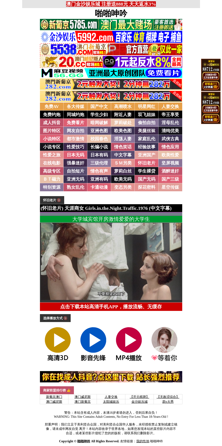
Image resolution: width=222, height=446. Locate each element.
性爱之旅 (51, 155)
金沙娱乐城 (139, 401)
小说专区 (51, 146)
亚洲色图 (99, 130)
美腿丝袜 (146, 130)
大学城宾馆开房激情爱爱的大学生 (111, 219)
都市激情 (75, 138)
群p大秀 (168, 401)
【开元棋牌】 (139, 397)
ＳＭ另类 (123, 163)
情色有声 (99, 171)
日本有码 (99, 155)
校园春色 (99, 138)
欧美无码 (123, 179)
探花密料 (146, 187)
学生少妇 (99, 114)
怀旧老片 (146, 163)
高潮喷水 (123, 106)
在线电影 (51, 163)
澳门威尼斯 (83, 397)
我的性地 (142, 441)
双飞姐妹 (146, 114)
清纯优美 (170, 130)
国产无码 (146, 179)
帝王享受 (170, 114)
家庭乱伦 (146, 138)
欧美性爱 (170, 155)
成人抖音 (51, 122)
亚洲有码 (99, 179)
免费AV (51, 106)
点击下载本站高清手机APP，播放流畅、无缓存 (111, 306)
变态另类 (123, 187)
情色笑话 (123, 146)
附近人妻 (123, 114)
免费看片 (75, 122)
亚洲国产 (146, 155)
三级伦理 (99, 163)
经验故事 (146, 146)
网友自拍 (75, 130)
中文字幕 (123, 155)
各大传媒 (75, 106)
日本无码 (75, 155)
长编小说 (99, 146)
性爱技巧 (75, 146)
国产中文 (99, 106)
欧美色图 (123, 130)
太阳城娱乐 (111, 401)
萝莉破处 (123, 122)
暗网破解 (99, 122)
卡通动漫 (99, 187)
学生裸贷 (146, 171)
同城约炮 (75, 114)
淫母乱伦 (170, 122)
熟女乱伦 (75, 187)
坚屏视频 (170, 163)
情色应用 (170, 146)
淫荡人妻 (123, 138)
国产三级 (170, 179)
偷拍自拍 (146, 122)
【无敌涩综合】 (168, 397)
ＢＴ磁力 (51, 179)
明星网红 (146, 106)
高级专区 (51, 171)
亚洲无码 (75, 179)
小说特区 (51, 138)
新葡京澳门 (54, 397)
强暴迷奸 (75, 163)
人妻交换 (170, 106)
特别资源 (51, 187)
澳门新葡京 (83, 401)
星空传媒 (170, 187)
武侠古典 (170, 138)
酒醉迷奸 (170, 171)
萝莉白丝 (123, 171)
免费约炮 (51, 114)
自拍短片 (75, 171)
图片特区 (51, 130)
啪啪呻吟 (111, 13)
